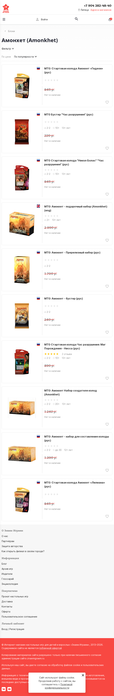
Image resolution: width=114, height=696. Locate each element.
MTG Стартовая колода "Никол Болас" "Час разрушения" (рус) (74, 162)
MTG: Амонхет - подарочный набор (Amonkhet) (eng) (75, 208)
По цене (6, 56)
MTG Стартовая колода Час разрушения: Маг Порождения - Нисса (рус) (75, 346)
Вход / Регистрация (13, 629)
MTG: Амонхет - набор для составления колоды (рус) (76, 438)
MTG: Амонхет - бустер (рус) (63, 298)
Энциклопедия (10, 584)
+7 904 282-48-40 (97, 6)
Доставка (7, 601)
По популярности (26, 57)
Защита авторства (12, 546)
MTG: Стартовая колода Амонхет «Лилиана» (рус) (74, 484)
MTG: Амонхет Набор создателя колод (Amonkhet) (70, 392)
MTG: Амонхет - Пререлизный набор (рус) (72, 252)
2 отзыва (67, 354)
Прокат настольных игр (15, 596)
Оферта (6, 611)
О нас (5, 536)
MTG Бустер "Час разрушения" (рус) (68, 114)
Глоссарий (8, 578)
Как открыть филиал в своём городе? (23, 551)
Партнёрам (8, 541)
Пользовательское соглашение (19, 616)
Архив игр (7, 568)
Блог (4, 563)
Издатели (7, 573)
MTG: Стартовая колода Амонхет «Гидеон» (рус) (73, 70)
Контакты (7, 606)
